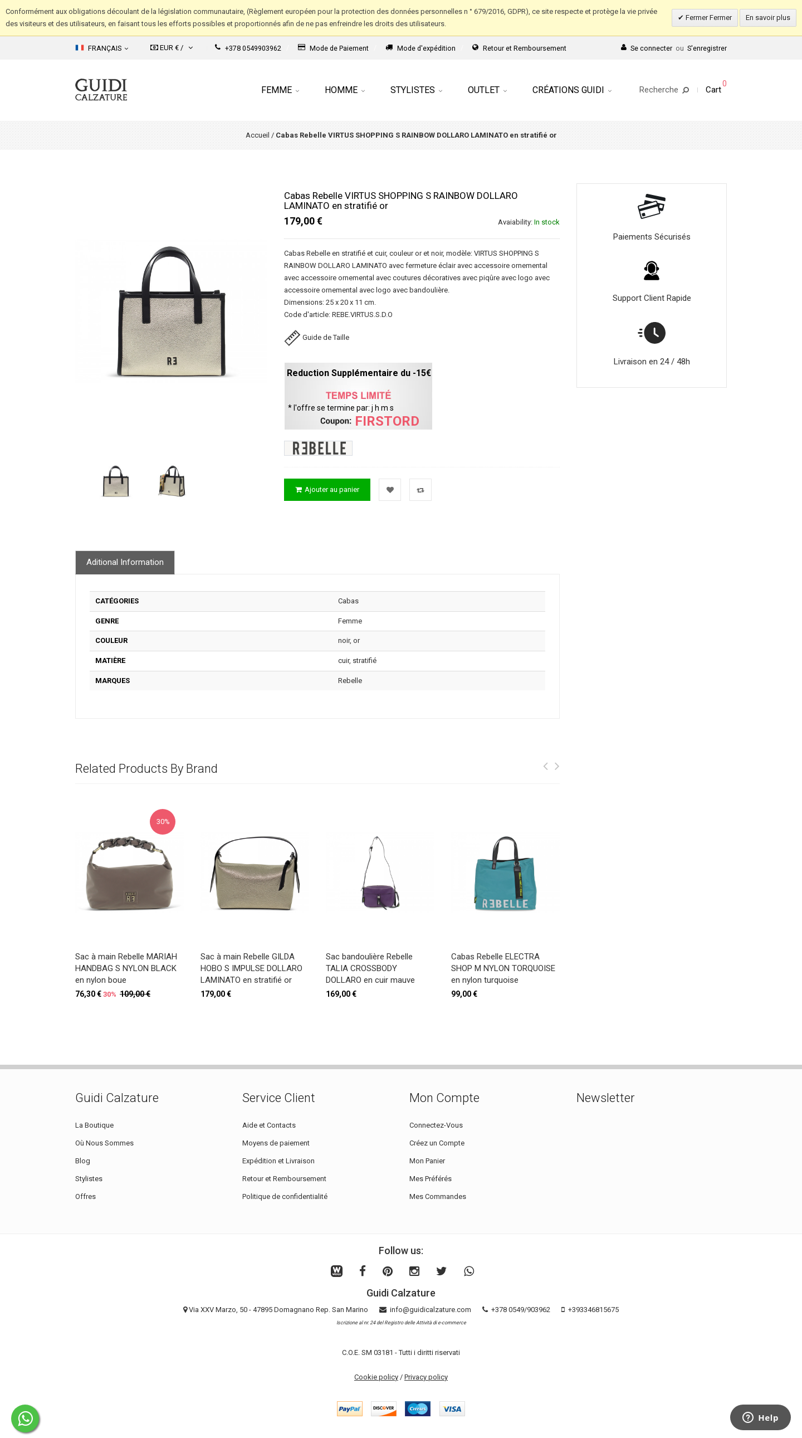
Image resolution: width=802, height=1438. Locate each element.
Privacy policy (426, 1377)
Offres (85, 1196)
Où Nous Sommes (104, 1143)
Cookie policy (376, 1377)
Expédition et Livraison (278, 1161)
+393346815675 (593, 1309)
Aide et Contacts (269, 1125)
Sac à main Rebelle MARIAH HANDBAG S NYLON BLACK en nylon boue (126, 968)
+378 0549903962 (248, 48)
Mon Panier (427, 1161)
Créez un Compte (436, 1143)
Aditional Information (125, 562)
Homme (345, 90)
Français (101, 47)
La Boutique (94, 1125)
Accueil (258, 135)
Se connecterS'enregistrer (674, 48)
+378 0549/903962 (520, 1309)
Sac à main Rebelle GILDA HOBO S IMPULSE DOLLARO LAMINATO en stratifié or (251, 968)
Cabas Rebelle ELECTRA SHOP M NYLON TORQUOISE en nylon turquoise (503, 968)
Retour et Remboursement (519, 48)
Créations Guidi (572, 90)
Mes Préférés (430, 1178)
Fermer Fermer (708, 17)
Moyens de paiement (276, 1143)
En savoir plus (768, 17)
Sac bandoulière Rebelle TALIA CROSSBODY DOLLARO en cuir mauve (370, 968)
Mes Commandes (437, 1196)
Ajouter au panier (327, 489)
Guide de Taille (316, 337)
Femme (280, 90)
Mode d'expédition (420, 48)
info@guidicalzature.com (430, 1309)
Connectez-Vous (436, 1125)
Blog (82, 1161)
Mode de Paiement (333, 48)
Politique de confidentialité (284, 1196)
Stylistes (416, 90)
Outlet (487, 90)
